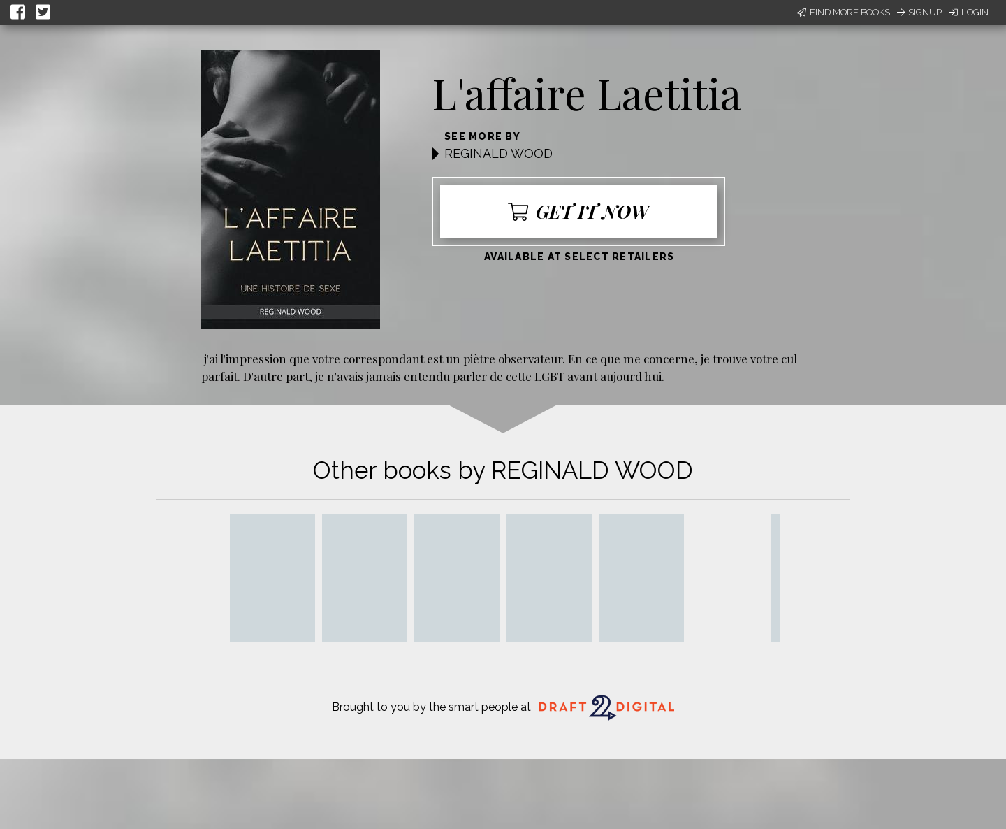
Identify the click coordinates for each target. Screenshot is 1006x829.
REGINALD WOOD (498, 153)
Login (969, 12)
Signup (919, 12)
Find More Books (843, 12)
